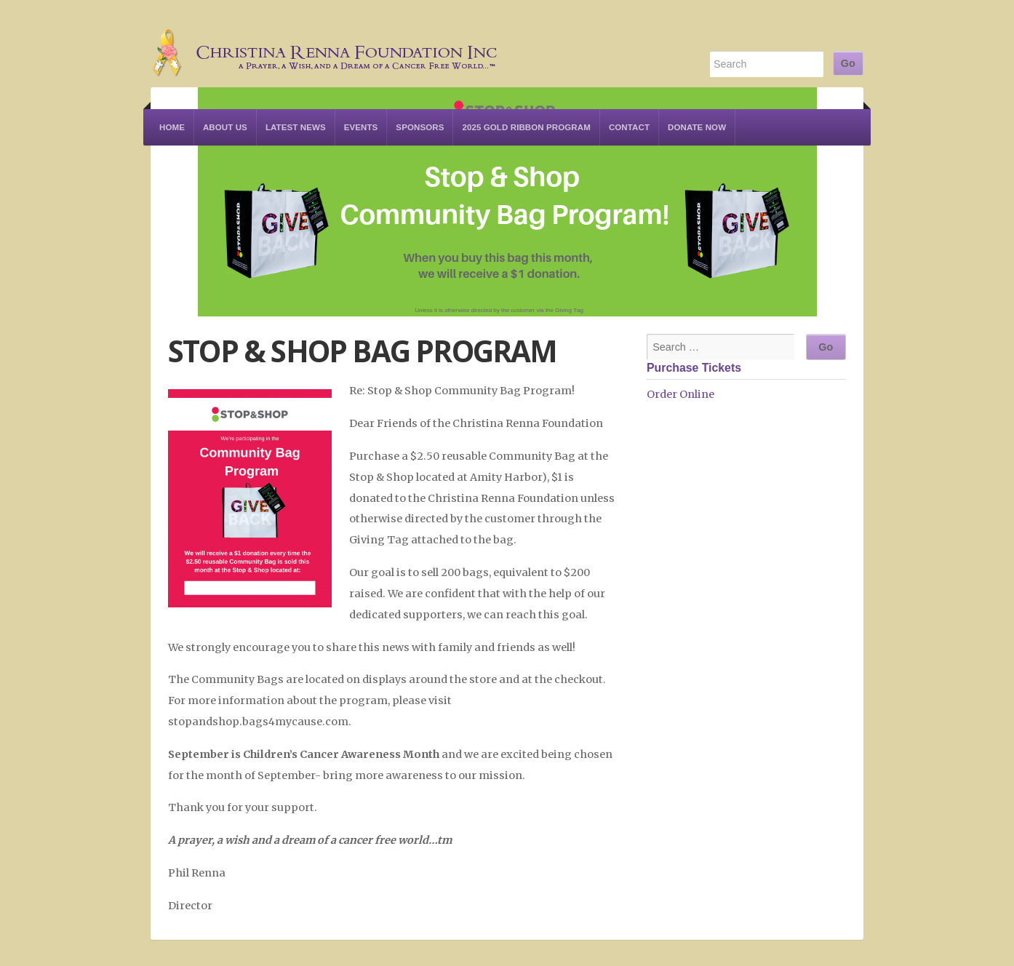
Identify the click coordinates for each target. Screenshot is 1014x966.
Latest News (296, 127)
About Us (225, 127)
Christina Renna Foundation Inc (325, 43)
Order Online (680, 394)
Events (361, 127)
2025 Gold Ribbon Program (526, 127)
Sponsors (420, 127)
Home (172, 127)
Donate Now (697, 127)
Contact (629, 127)
